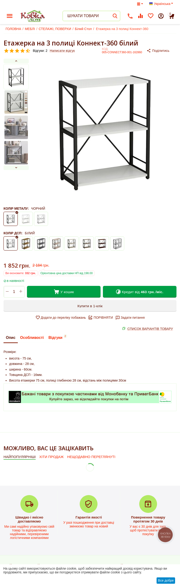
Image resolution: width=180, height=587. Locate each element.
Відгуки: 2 (40, 51)
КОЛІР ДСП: (13, 233)
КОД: (105, 49)
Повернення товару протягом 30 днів (148, 519)
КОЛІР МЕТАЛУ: (16, 208)
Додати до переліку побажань (60, 317)
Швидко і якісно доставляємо (29, 519)
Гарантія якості (88, 517)
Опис (10, 338)
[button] (161, 50)
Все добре (166, 580)
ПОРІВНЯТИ (100, 317)
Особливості (32, 338)
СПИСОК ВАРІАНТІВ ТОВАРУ (150, 329)
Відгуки (58, 337)
